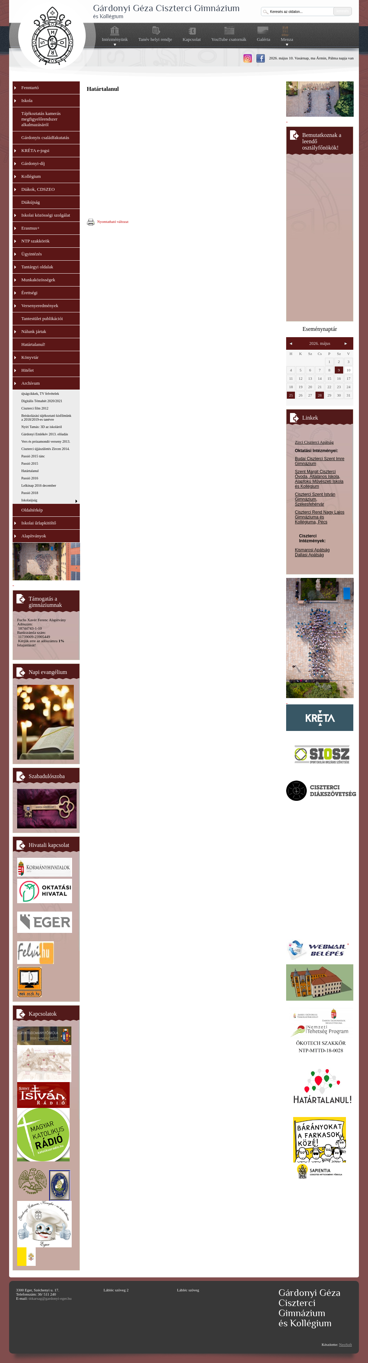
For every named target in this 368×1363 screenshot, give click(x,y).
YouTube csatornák (228, 39)
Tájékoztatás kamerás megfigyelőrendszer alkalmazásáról (41, 119)
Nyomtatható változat (107, 222)
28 (319, 395)
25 (291, 395)
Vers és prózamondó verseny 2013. (45, 441)
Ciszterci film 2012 (34, 408)
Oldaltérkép (32, 510)
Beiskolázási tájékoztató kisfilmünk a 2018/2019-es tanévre (46, 417)
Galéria (263, 39)
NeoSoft (345, 1344)
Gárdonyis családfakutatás (45, 137)
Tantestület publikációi (42, 318)
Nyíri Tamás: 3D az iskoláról (41, 427)
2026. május (319, 343)
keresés (343, 11)
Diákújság (30, 202)
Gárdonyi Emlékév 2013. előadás (44, 434)
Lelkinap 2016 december (38, 485)
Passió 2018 (29, 493)
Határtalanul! (33, 344)
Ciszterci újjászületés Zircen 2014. (45, 449)
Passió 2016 (29, 478)
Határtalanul (29, 471)
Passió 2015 (29, 463)
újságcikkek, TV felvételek (40, 394)
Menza (287, 39)
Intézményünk (115, 39)
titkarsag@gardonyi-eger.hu (50, 1298)
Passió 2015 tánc (33, 456)
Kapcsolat (192, 39)
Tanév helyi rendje (155, 39)
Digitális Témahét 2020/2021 (41, 401)
